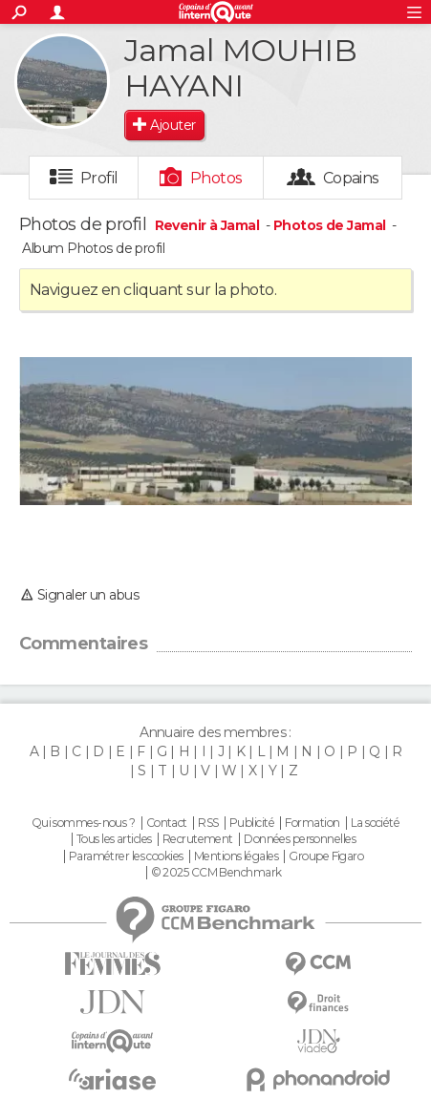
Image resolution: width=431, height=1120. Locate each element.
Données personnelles (300, 839)
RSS (208, 823)
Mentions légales (236, 856)
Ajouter (172, 125)
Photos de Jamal (329, 225)
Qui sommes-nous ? (83, 823)
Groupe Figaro (326, 856)
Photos (216, 178)
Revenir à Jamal (209, 225)
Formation (312, 823)
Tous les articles (113, 839)
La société (375, 823)
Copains (351, 178)
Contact (166, 823)
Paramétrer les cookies (126, 856)
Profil (99, 178)
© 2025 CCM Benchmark (216, 872)
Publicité (251, 823)
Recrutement (197, 839)
